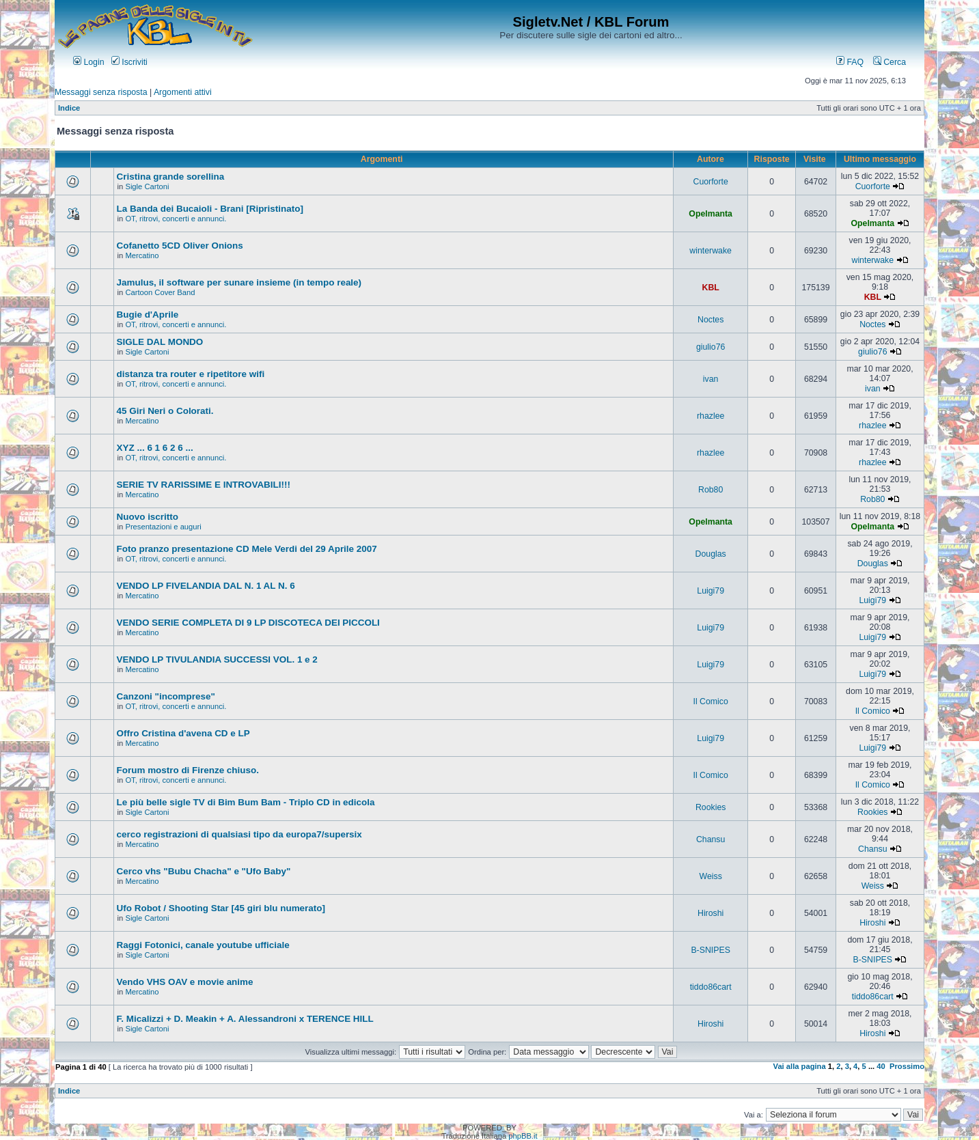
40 (881, 1066)
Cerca (889, 62)
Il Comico (710, 701)
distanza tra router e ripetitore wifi (191, 374)
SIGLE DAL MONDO (160, 342)
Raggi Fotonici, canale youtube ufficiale (203, 945)
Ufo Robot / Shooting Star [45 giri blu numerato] (221, 908)
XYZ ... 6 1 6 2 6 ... (155, 448)
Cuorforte (710, 181)
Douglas (710, 554)
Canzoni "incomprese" (166, 696)
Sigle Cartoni (147, 186)
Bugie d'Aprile (148, 314)
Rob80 (710, 490)
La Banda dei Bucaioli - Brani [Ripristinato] (210, 209)
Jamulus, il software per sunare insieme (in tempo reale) (239, 282)
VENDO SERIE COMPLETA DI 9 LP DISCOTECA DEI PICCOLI (248, 622)
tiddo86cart (711, 987)
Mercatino (141, 255)
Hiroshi (710, 913)
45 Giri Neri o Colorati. (165, 411)
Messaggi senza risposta (101, 92)
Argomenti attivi (183, 92)
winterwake (710, 250)
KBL (710, 287)
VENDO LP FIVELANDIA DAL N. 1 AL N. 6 (206, 586)
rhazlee (710, 416)
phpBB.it (522, 1136)
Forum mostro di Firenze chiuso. (188, 770)
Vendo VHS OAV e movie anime (185, 982)
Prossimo (907, 1066)
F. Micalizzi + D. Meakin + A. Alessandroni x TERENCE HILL (245, 1019)
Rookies (710, 807)
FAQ (850, 62)
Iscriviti (129, 62)
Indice (69, 108)
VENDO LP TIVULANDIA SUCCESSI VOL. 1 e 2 (217, 659)
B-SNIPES (710, 950)
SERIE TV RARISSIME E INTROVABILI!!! (203, 484)
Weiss (711, 876)
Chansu (710, 839)
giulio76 (710, 347)
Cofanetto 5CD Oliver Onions (180, 245)
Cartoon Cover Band (160, 292)
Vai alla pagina (799, 1066)
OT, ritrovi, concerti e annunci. (175, 218)
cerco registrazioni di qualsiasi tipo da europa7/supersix (239, 834)
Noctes (710, 319)
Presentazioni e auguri (163, 527)
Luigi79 (710, 591)
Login (89, 62)
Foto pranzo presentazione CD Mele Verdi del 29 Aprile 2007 (247, 549)
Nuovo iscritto (147, 517)
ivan (711, 379)
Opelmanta (710, 214)
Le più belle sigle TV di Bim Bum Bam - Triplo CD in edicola (246, 802)
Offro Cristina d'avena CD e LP (183, 733)
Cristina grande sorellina (171, 176)
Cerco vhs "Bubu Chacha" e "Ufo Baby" (204, 871)
